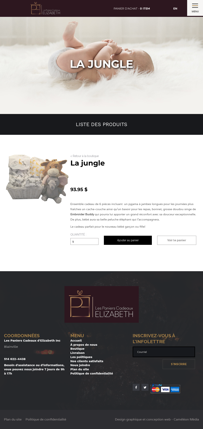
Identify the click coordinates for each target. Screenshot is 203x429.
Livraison (77, 353)
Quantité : (78, 234)
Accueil (76, 340)
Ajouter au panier (128, 240)
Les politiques (81, 357)
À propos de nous (83, 345)
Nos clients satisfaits (86, 361)
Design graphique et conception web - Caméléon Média (157, 419)
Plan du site (79, 369)
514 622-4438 (15, 359)
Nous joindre (80, 365)
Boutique (77, 348)
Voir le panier (176, 240)
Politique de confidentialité (91, 373)
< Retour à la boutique (84, 156)
